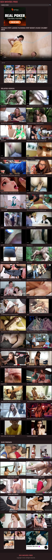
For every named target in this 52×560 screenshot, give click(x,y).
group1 (3, 62)
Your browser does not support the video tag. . (26, 46)
